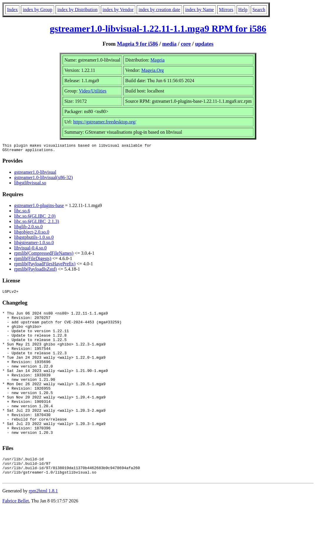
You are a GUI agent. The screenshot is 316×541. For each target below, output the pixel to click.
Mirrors (226, 9)
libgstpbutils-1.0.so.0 (34, 238)
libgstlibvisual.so (30, 184)
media (169, 44)
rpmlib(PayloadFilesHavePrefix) (45, 265)
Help (243, 9)
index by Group (37, 9)
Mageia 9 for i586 (137, 44)
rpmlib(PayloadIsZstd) (35, 270)
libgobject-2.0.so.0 (31, 233)
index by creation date (159, 9)
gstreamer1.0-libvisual (35, 173)
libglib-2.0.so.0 (28, 228)
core (186, 44)
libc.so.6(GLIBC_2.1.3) (36, 223)
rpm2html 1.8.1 (43, 523)
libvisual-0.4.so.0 (30, 249)
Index (12, 9)
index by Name (199, 9)
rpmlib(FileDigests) (32, 260)
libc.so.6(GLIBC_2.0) (35, 217)
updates (204, 44)
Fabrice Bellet (15, 533)
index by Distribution (77, 9)
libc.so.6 (22, 212)
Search (259, 9)
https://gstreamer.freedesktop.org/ (104, 121)
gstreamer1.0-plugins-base (39, 207)
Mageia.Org (152, 70)
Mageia (158, 59)
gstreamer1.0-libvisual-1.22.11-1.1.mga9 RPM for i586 (158, 28)
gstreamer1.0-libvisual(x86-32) (43, 179)
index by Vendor (118, 9)
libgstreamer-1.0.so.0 (34, 244)
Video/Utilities (92, 90)
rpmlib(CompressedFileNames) (43, 254)
